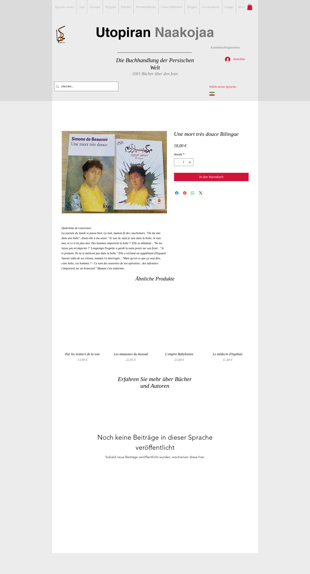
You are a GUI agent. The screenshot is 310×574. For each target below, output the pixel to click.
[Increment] (190, 162)
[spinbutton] (183, 162)
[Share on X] (200, 192)
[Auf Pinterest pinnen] (184, 192)
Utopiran (155, 32)
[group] (155, 328)
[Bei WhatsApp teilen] (192, 192)
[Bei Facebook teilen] (176, 192)
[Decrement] (177, 162)
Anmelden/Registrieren (225, 47)
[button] (249, 7)
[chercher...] (85, 86)
